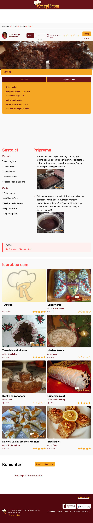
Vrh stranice (83, 497)
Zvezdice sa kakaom (24, 336)
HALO (17, 515)
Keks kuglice (11, 87)
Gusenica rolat (69, 382)
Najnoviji (24, 79)
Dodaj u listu (86, 34)
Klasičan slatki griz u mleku (18, 109)
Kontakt (18, 512)
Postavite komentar (45, 464)
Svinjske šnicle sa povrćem (18, 91)
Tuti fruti (24, 291)
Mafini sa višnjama (14, 100)
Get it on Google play (84, 506)
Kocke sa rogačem (24, 382)
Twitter (60, 511)
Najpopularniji (69, 79)
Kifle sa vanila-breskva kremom (24, 428)
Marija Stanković (14, 35)
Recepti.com (47, 4)
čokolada (12, 249)
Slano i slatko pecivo (15, 96)
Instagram (76, 511)
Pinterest (85, 511)
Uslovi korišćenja (33, 510)
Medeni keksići (69, 336)
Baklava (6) (69, 428)
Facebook (51, 511)
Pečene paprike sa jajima (17, 104)
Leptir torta (69, 291)
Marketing (11, 512)
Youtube (68, 511)
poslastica (27, 249)
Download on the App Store (69, 506)
